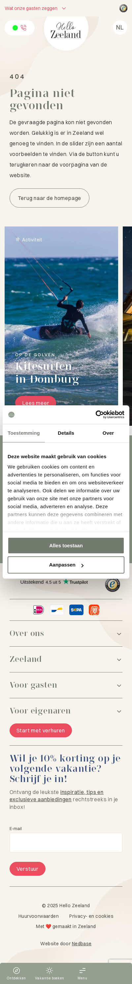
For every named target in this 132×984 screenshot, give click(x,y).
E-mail (16, 828)
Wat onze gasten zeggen (31, 8)
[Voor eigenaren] (66, 711)
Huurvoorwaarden (38, 916)
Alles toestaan (66, 545)
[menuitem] (120, 27)
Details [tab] (66, 433)
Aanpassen (66, 565)
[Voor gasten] (66, 685)
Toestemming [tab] (24, 433)
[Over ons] (66, 633)
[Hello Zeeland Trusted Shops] (123, 8)
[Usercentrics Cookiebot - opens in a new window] (95, 414)
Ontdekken (16, 978)
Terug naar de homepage (50, 198)
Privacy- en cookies (91, 916)
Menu (82, 978)
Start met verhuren (40, 730)
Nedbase (82, 944)
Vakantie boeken (49, 978)
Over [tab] (108, 433)
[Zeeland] (66, 659)
